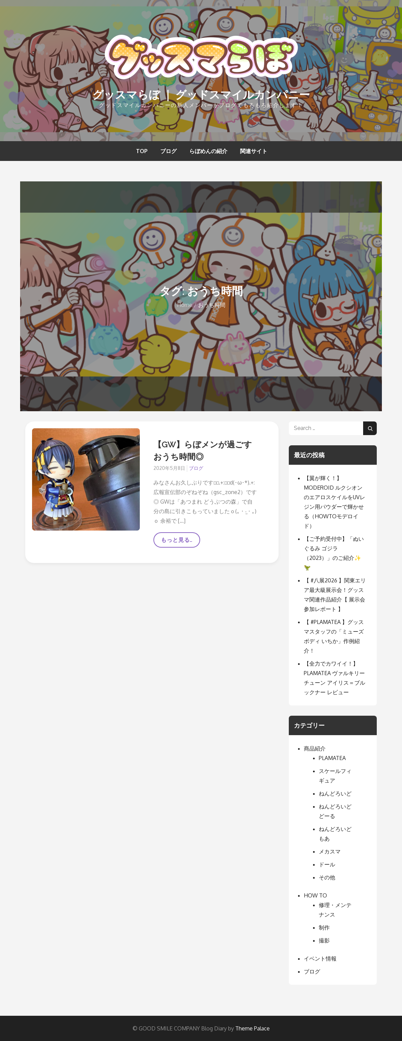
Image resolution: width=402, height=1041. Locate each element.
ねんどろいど (335, 793)
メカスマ (330, 851)
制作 (324, 927)
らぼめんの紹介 (208, 151)
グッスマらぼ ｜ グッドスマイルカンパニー (201, 94)
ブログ (168, 151)
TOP (142, 151)
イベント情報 (320, 958)
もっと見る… (177, 542)
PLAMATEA (332, 758)
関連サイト (253, 151)
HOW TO (315, 895)
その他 (327, 877)
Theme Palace (252, 1028)
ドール (327, 864)
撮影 (324, 940)
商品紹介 (315, 748)
